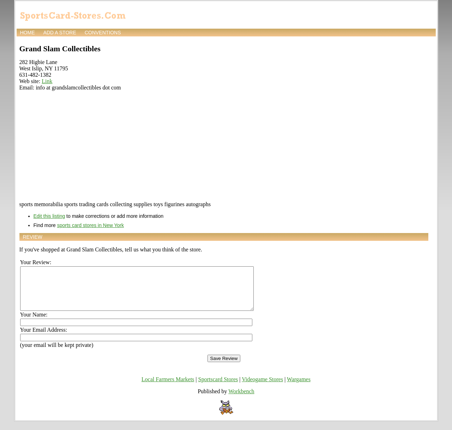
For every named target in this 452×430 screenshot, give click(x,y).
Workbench (241, 400)
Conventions (102, 32)
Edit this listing (49, 216)
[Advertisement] (224, 146)
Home (27, 32)
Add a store (59, 32)
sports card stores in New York (90, 225)
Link (47, 81)
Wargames (299, 388)
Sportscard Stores (218, 388)
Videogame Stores (262, 388)
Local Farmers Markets (167, 388)
